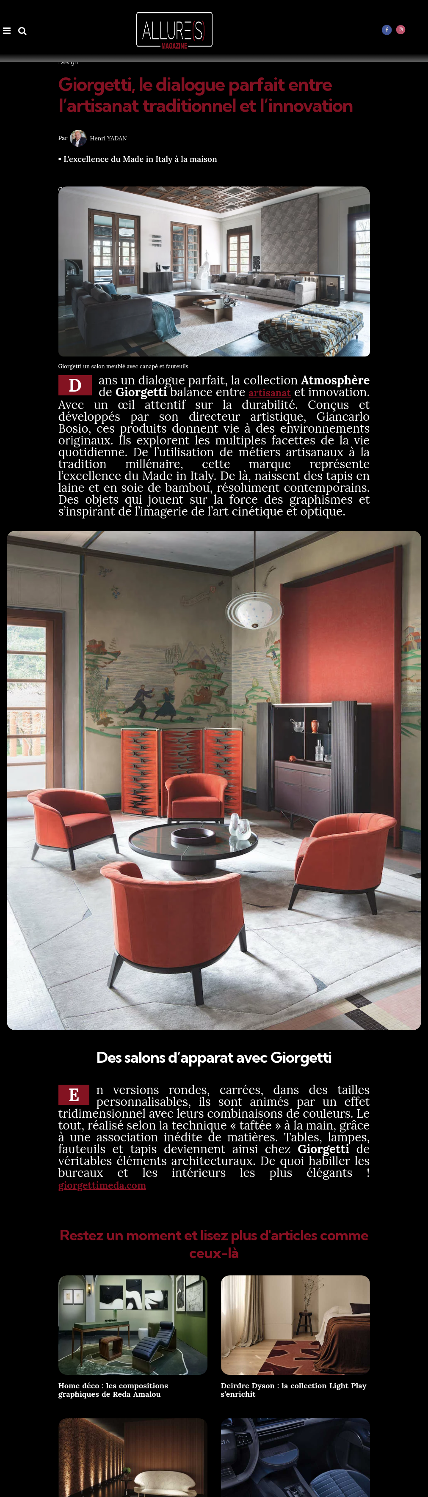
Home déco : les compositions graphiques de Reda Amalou (113, 1388)
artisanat (319, 392)
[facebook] (387, 30)
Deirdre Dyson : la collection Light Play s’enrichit (294, 1388)
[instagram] (401, 30)
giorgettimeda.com (111, 1183)
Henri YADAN (108, 138)
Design (68, 62)
